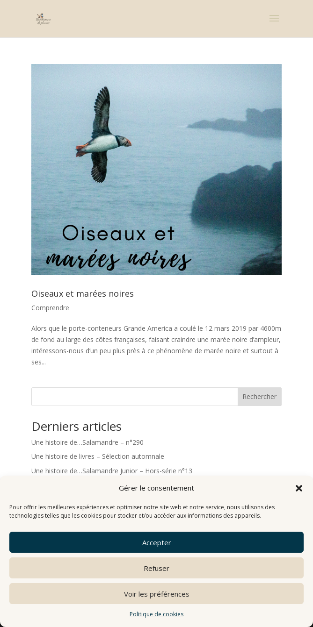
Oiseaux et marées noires (82, 293)
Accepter (156, 542)
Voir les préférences (156, 593)
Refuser (156, 568)
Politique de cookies (156, 614)
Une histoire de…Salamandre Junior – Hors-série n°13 (111, 470)
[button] (299, 488)
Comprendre (50, 307)
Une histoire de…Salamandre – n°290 (87, 442)
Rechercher (259, 396)
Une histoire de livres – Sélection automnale (97, 456)
